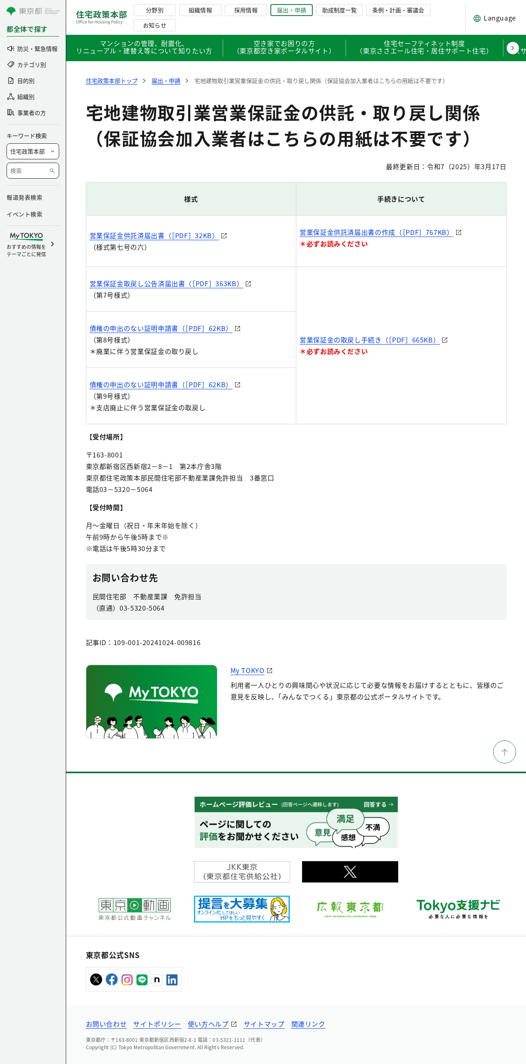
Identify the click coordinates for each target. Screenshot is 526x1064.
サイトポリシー (157, 1024)
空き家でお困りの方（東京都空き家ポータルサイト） (284, 47)
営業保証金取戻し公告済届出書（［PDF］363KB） (167, 283)
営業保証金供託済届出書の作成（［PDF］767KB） (377, 232)
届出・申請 (291, 10)
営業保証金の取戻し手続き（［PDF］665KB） (370, 340)
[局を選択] (33, 151)
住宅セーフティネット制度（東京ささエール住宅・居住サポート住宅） (424, 47)
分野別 (154, 10)
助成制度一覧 (339, 10)
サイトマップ (264, 1024)
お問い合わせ (106, 1024)
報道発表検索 (24, 197)
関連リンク (308, 1024)
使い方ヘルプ (208, 1024)
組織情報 (200, 10)
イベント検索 (24, 214)
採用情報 (245, 10)
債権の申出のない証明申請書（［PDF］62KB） (161, 328)
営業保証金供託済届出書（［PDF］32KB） (154, 235)
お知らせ (154, 25)
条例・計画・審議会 (398, 10)
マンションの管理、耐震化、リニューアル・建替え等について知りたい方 (144, 47)
